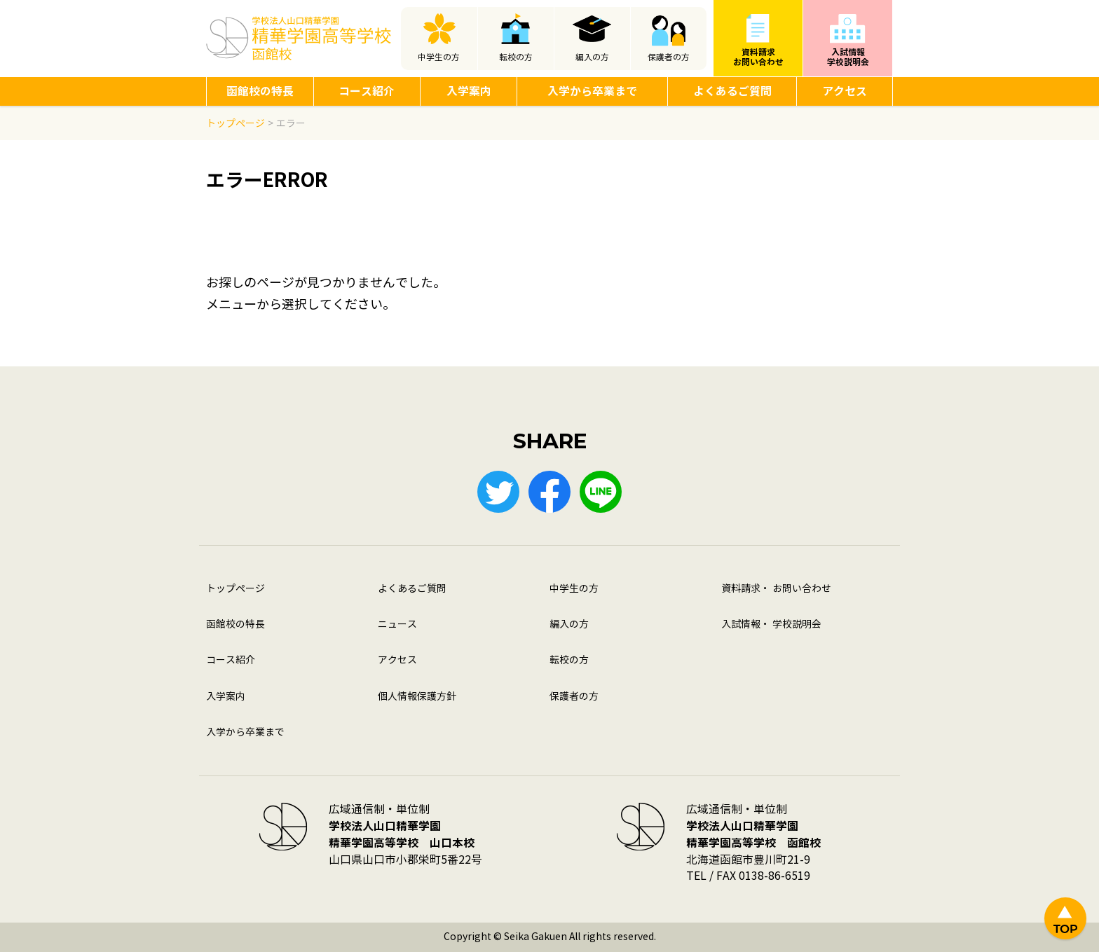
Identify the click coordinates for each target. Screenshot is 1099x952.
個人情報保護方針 (417, 697)
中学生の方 (439, 57)
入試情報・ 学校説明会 (771, 624)
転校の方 (516, 57)
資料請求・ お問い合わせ (776, 589)
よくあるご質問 (732, 91)
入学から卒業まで (592, 91)
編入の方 (592, 57)
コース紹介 (367, 91)
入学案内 (468, 91)
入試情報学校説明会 (848, 57)
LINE (601, 492)
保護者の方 (669, 57)
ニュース (397, 624)
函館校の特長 (260, 91)
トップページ (235, 589)
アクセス (844, 91)
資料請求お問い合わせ (758, 57)
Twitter (498, 492)
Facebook (549, 492)
